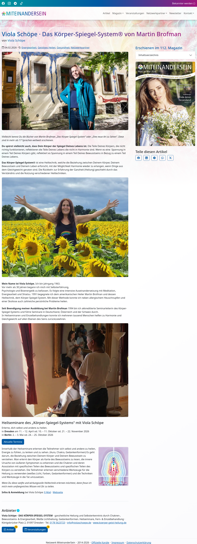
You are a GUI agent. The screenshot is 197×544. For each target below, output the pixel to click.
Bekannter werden (183, 3)
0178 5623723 (57, 522)
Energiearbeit (29, 47)
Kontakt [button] (188, 13)
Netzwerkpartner (80, 47)
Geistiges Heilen (47, 47)
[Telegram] (15, 3)
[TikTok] (21, 3)
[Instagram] (9, 3)
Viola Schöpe (16, 40)
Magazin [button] (117, 13)
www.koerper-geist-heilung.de (109, 522)
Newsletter (175, 13)
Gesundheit (63, 47)
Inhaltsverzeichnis (148, 55)
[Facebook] (3, 3)
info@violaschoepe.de (79, 522)
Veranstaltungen (135, 13)
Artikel (106, 13)
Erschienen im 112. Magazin (158, 47)
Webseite (58, 492)
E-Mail (47, 492)
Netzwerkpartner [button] (155, 13)
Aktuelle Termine (13, 441)
